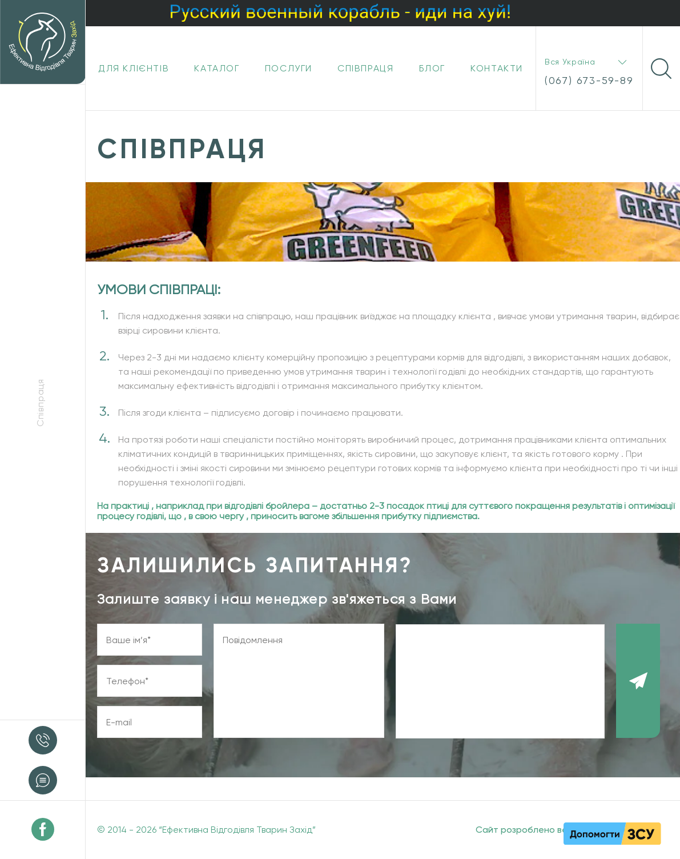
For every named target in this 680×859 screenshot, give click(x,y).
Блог (432, 68)
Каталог (216, 68)
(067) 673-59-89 (589, 80)
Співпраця (365, 68)
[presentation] (500, 681)
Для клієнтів (133, 68)
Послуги (288, 68)
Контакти (496, 68)
